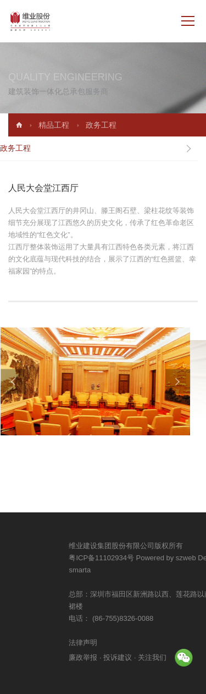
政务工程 (114, 125)
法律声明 (129, 642)
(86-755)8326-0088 (168, 618)
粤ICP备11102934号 (148, 558)
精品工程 (67, 125)
